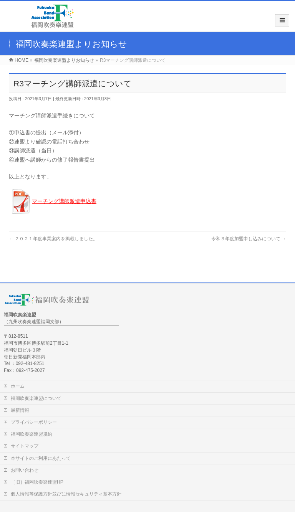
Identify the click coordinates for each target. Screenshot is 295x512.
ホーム (18, 386)
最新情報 (20, 410)
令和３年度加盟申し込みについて (248, 238)
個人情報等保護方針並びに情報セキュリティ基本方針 (66, 494)
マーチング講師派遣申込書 (64, 201)
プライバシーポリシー (34, 422)
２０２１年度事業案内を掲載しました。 (53, 238)
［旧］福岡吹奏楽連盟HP (37, 482)
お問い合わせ (24, 470)
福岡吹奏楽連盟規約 (31, 434)
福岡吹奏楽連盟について (36, 398)
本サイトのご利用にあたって (41, 458)
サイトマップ (24, 446)
